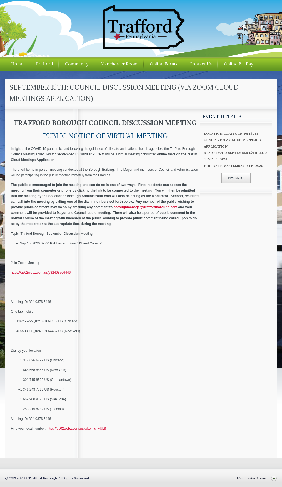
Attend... (236, 178)
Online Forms (163, 64)
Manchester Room (119, 64)
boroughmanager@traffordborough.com (145, 207)
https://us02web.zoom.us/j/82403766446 (41, 273)
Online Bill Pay (238, 64)
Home (17, 64)
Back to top (274, 478)
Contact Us (200, 64)
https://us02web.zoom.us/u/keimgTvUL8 (76, 428)
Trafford (44, 64)
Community (76, 64)
